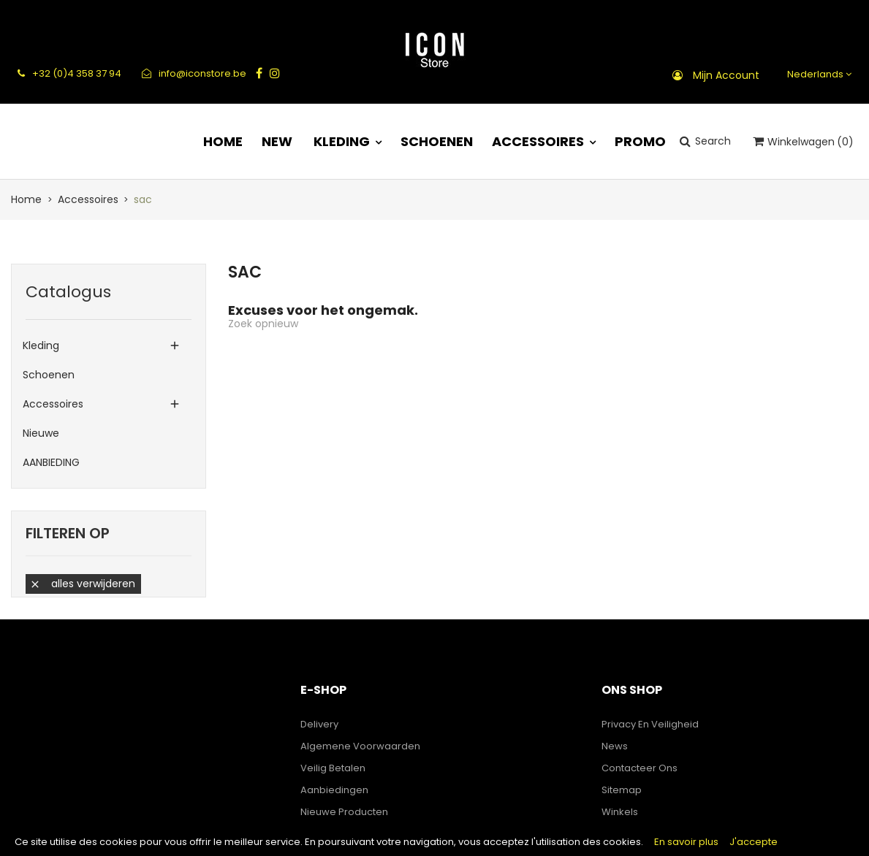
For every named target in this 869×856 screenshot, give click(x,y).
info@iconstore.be (194, 73)
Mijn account (726, 75)
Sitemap (622, 790)
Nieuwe (41, 433)
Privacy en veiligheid (650, 724)
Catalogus (68, 291)
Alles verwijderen (82, 583)
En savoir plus (686, 842)
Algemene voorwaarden (360, 746)
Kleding (41, 345)
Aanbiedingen (334, 790)
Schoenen (49, 374)
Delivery (319, 724)
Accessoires (53, 404)
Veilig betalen (332, 768)
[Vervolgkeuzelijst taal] (817, 74)
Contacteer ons (640, 768)
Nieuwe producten (344, 812)
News (615, 746)
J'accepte (753, 842)
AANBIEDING (51, 462)
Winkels (620, 812)
